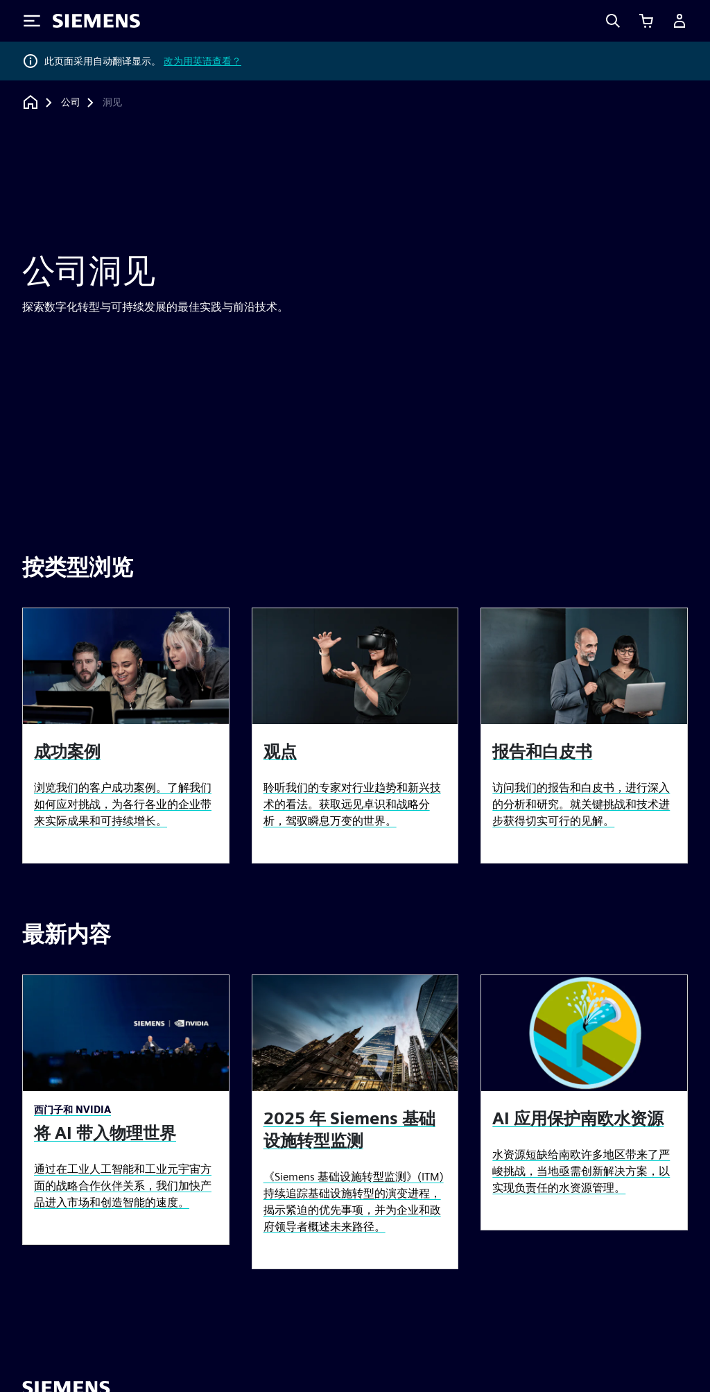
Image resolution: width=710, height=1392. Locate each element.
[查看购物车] (646, 21)
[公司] (70, 102)
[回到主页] (30, 102)
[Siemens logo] (96, 21)
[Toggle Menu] (32, 21)
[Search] (613, 21)
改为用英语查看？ (202, 61)
